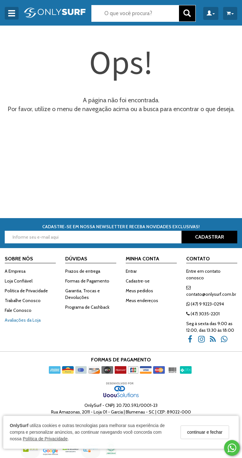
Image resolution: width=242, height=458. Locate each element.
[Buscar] (187, 13)
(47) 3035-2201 (203, 314)
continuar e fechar (204, 432)
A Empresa (15, 271)
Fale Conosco (18, 310)
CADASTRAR (209, 237)
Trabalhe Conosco (23, 300)
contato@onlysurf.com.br (211, 291)
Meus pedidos (139, 291)
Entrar (131, 271)
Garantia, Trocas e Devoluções (82, 294)
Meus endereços (142, 300)
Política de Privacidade (45, 438)
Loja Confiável (18, 281)
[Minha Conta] (210, 13)
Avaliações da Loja (23, 320)
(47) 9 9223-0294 (205, 304)
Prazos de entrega (82, 271)
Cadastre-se (138, 281)
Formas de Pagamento (87, 281)
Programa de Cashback (87, 307)
